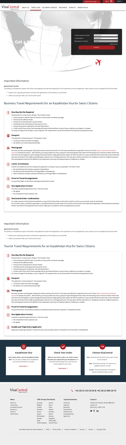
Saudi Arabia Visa (68, 413)
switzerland (52, 419)
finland (51, 408)
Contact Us (93, 404)
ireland (39, 413)
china (50, 406)
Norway (51, 415)
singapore (52, 417)
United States (53, 422)
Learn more (23, 365)
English (119, 1)
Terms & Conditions (70, 428)
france (39, 411)
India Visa (66, 404)
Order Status (82, 7)
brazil (50, 404)
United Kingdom (42, 422)
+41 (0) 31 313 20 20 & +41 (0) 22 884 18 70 (102, 402)
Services (72, 7)
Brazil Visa (66, 406)
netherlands (41, 415)
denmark (39, 408)
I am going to (79, 37)
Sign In (107, 1)
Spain (38, 419)
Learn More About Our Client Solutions (31, 428)
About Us (25, 7)
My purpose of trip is (81, 39)
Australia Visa (67, 408)
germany (51, 411)
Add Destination (114, 43)
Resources (63, 7)
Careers (90, 428)
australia (39, 402)
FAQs (47, 428)
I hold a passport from (82, 34)
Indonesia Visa (67, 411)
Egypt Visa (66, 415)
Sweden (39, 417)
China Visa (66, 402)
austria (51, 402)
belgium (39, 404)
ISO (63, 438)
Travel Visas (35, 7)
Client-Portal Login (90, 1)
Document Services (49, 7)
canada (39, 406)
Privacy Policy (57, 428)
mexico (51, 413)
